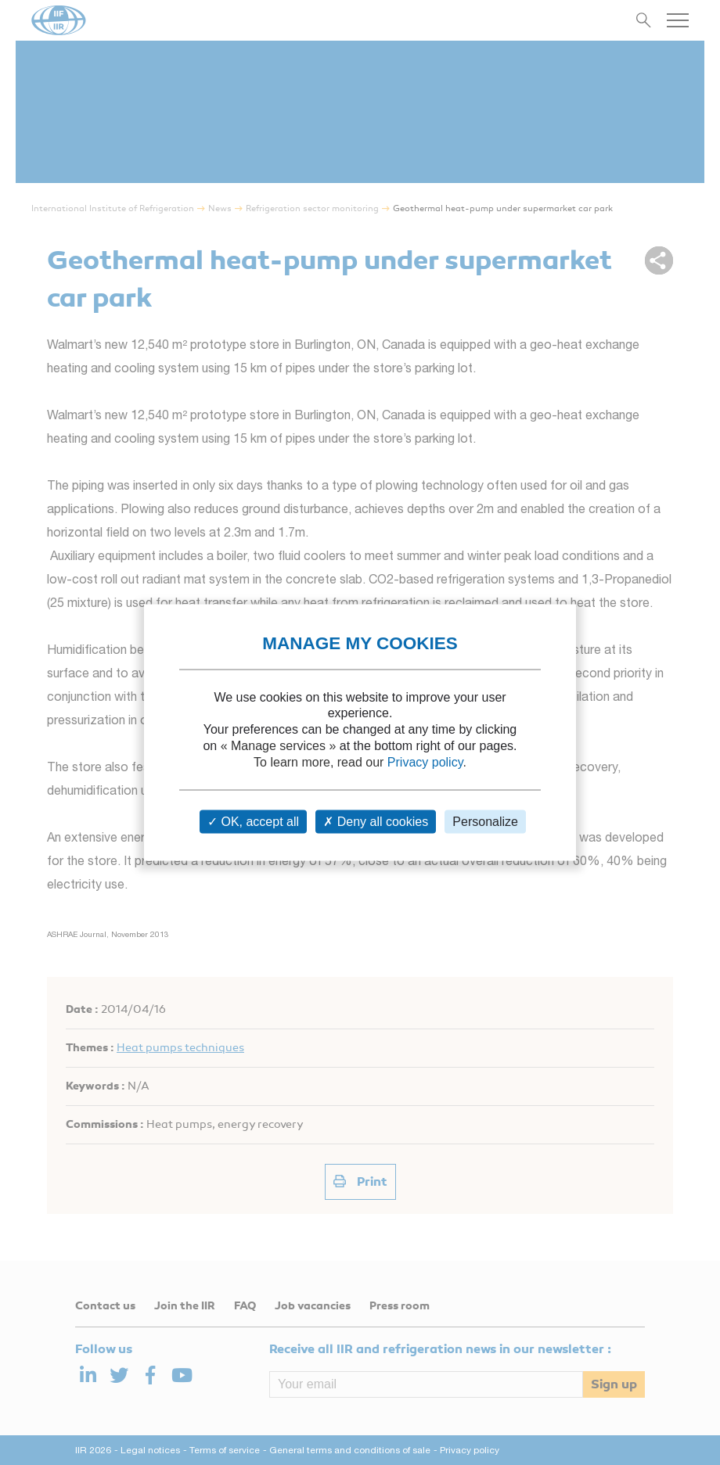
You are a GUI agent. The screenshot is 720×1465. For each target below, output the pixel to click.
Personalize (485, 821)
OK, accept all (253, 821)
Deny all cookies (375, 821)
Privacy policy (425, 761)
